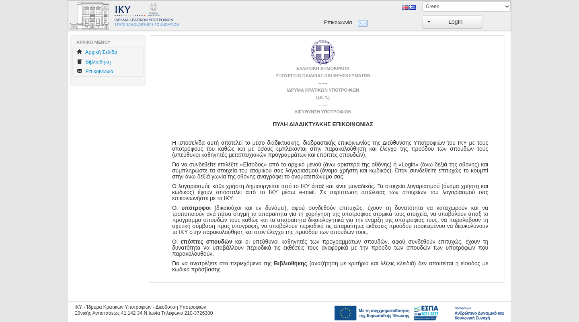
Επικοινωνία (338, 22)
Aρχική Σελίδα (97, 52)
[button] (452, 22)
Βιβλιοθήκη (94, 62)
